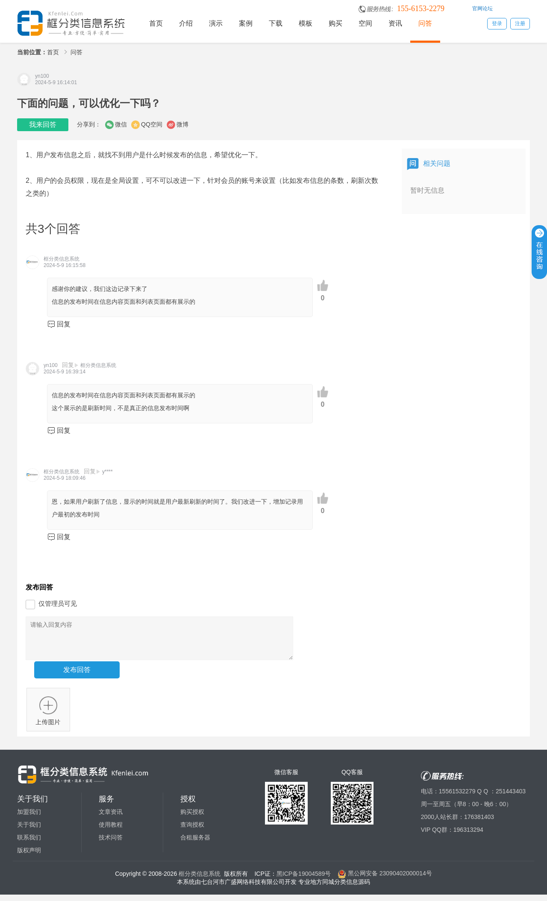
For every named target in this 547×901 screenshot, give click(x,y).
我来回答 (42, 124)
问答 (425, 23)
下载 (275, 23)
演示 (216, 23)
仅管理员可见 (57, 603)
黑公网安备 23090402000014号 (385, 879)
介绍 (186, 23)
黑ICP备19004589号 (303, 879)
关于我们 (29, 831)
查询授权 (192, 831)
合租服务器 (195, 843)
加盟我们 (29, 818)
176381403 (479, 823)
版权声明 (29, 856)
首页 (156, 23)
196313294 (468, 836)
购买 (335, 23)
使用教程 (111, 831)
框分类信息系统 (200, 879)
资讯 (395, 23)
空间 (365, 23)
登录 (497, 23)
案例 (246, 23)
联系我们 (29, 843)
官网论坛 (482, 9)
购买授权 (192, 818)
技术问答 (111, 843)
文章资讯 (111, 818)
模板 (305, 23)
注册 (520, 23)
